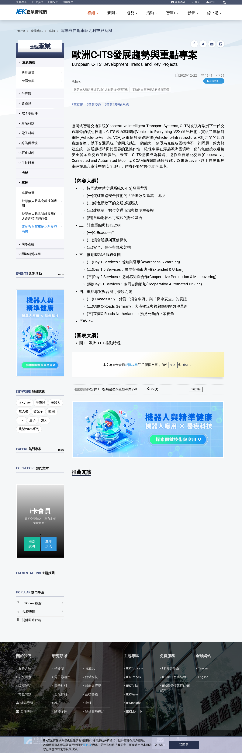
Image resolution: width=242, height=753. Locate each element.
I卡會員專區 (170, 668)
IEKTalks (132, 686)
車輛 (52, 31)
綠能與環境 (28, 143)
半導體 (25, 93)
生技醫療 (26, 163)
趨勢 (131, 13)
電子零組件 (28, 113)
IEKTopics (37, 2)
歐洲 (51, 411)
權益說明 (32, 543)
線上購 (213, 13)
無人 (44, 420)
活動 (150, 13)
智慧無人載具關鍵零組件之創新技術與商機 (39, 216)
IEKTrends (133, 677)
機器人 (55, 403)
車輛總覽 (28, 193)
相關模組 (131, 365)
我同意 (184, 745)
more (61, 274)
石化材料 (26, 153)
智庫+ (171, 13)
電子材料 (26, 133)
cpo (21, 420)
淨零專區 (68, 2)
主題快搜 (27, 62)
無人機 (23, 411)
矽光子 (38, 411)
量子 (32, 420)
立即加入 (48, 543)
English (203, 677)
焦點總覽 (28, 73)
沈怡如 (76, 82)
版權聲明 (24, 686)
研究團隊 (24, 677)
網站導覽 (26, 703)
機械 (23, 172)
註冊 (212, 2)
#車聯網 (77, 104)
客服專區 (179, 2)
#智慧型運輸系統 (116, 104)
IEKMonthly (134, 711)
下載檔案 (196, 389)
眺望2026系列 (29, 429)
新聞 (111, 13)
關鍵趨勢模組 (30, 254)
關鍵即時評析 (31, 620)
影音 (192, 13)
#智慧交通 (93, 104)
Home (21, 31)
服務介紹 (24, 668)
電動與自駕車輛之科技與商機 (86, 30)
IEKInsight (133, 703)
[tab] (40, 62)
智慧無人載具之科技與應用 (39, 203)
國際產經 (26, 244)
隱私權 (87, 745)
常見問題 (24, 694)
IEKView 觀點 (32, 603)
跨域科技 (26, 123)
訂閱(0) (213, 81)
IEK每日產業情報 (174, 677)
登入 (197, 2)
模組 (92, 13)
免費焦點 (28, 81)
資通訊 (25, 103)
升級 (185, 365)
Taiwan (203, 668)
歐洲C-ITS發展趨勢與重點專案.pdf (112, 389)
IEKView (53, 2)
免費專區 (21, 2)
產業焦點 (37, 31)
